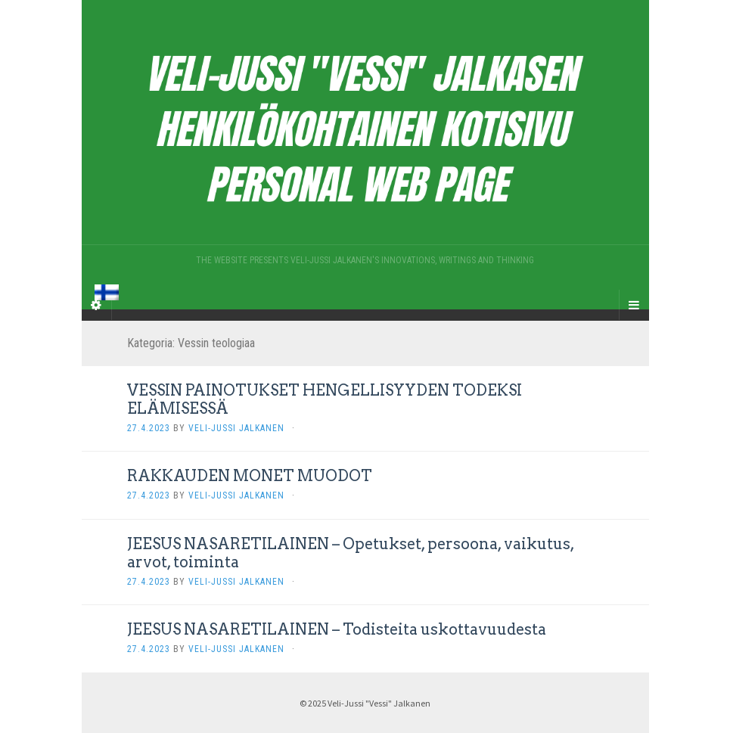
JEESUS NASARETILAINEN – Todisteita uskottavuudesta (336, 629)
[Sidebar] (97, 305)
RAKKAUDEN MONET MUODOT (249, 476)
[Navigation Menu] (634, 305)
